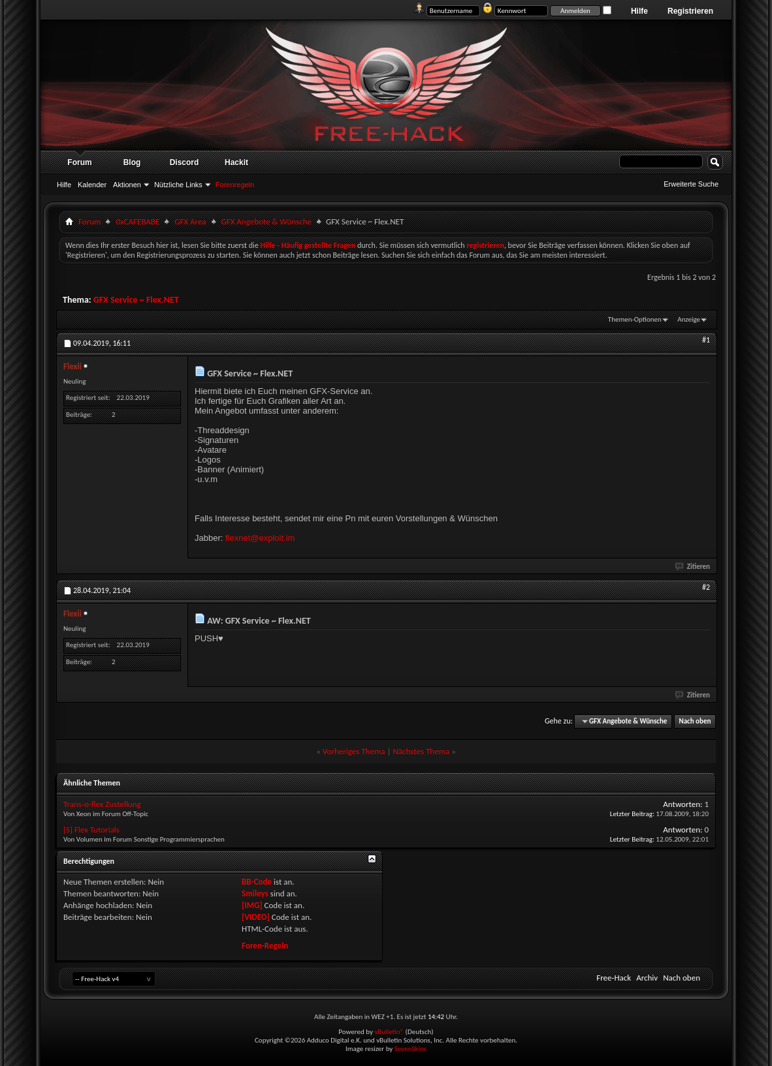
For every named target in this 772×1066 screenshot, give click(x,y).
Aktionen (127, 185)
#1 (706, 339)
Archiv (647, 977)
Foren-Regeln (265, 946)
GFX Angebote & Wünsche (266, 221)
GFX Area (190, 221)
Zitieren (693, 566)
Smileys (255, 893)
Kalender (92, 185)
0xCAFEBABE (137, 221)
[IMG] (252, 905)
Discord (184, 162)
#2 (706, 587)
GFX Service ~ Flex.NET (136, 299)
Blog (132, 162)
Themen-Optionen (635, 319)
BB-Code (257, 882)
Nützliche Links (178, 185)
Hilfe (639, 11)
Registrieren (690, 11)
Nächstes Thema (421, 751)
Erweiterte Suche (691, 184)
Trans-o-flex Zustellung (102, 804)
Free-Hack (613, 977)
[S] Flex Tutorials (91, 829)
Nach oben (695, 721)
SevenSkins (410, 1048)
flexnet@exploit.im (260, 538)
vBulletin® (389, 1032)
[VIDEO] (256, 917)
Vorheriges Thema (354, 751)
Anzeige (688, 319)
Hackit (236, 162)
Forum (79, 162)
